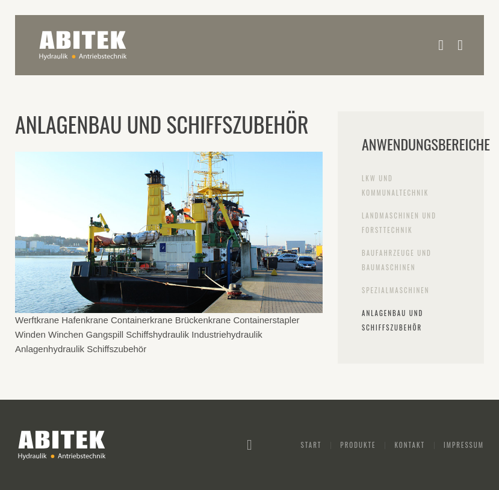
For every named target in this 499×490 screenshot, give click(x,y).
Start (311, 445)
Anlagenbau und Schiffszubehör (392, 320)
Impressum (464, 445)
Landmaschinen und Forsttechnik (399, 223)
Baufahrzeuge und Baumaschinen (397, 260)
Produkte (358, 445)
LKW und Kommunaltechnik (395, 185)
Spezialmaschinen (396, 290)
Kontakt (409, 445)
